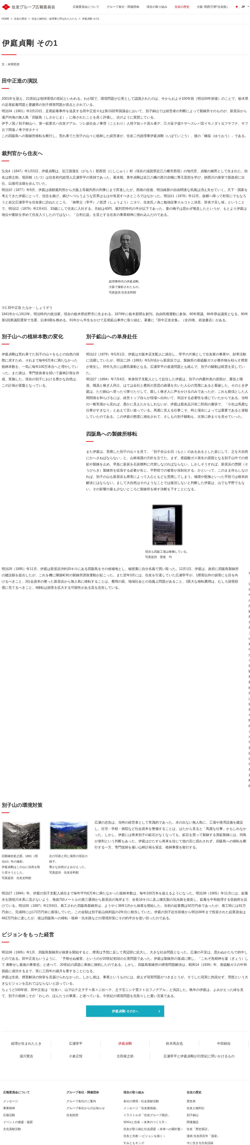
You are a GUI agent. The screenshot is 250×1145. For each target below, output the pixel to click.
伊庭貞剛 (125, 1043)
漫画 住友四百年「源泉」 (203, 1136)
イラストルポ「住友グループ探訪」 (147, 1115)
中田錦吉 (224, 1043)
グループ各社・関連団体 (123, 6)
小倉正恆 (75, 1056)
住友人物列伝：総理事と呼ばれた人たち (54, 18)
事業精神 (9, 1108)
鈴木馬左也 (174, 1043)
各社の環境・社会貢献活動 (141, 1101)
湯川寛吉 (26, 1056)
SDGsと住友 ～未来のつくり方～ (145, 1122)
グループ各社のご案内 (81, 1101)
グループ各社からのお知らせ (85, 1108)
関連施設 (193, 1122)
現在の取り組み (157, 6)
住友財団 (72, 1115)
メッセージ (10, 1101)
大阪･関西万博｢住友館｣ (212, 6)
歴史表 (191, 1101)
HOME (5, 18)
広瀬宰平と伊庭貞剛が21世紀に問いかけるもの (199, 1056)
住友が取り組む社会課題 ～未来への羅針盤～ (153, 1129)
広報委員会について (86, 6)
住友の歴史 (182, 6)
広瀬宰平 (75, 1043)
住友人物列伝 (195, 1108)
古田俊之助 (125, 1056)
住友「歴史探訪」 (198, 1129)
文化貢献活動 (12, 1129)
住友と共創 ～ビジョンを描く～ (144, 1136)
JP (239, 7)
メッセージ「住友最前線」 (141, 1108)
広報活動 (9, 1115)
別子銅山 (193, 1115)
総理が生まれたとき (26, 1043)
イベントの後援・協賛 (18, 1122)
